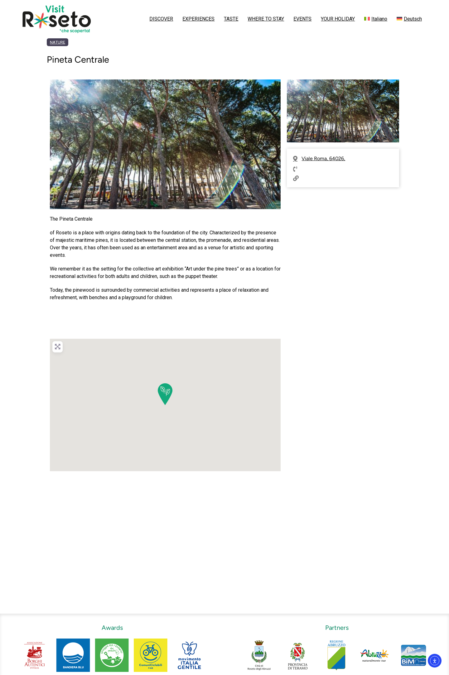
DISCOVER (161, 19)
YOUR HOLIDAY (338, 19)
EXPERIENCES (198, 19)
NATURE (57, 42)
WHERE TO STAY (266, 19)
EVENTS (302, 19)
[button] (67, 144)
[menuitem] (376, 19)
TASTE (231, 19)
